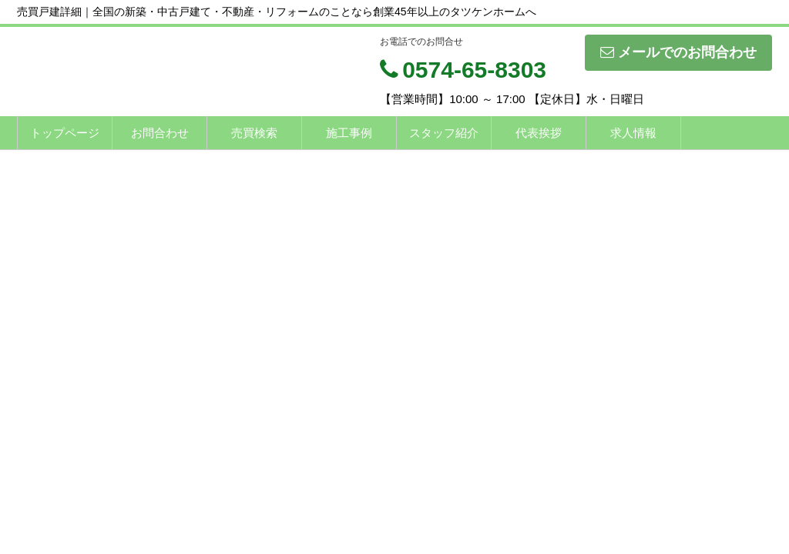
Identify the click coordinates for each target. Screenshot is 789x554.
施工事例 (349, 132)
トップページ (64, 132)
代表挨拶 (538, 132)
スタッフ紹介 (443, 132)
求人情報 (633, 132)
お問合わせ (160, 132)
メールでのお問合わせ (678, 52)
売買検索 (254, 132)
